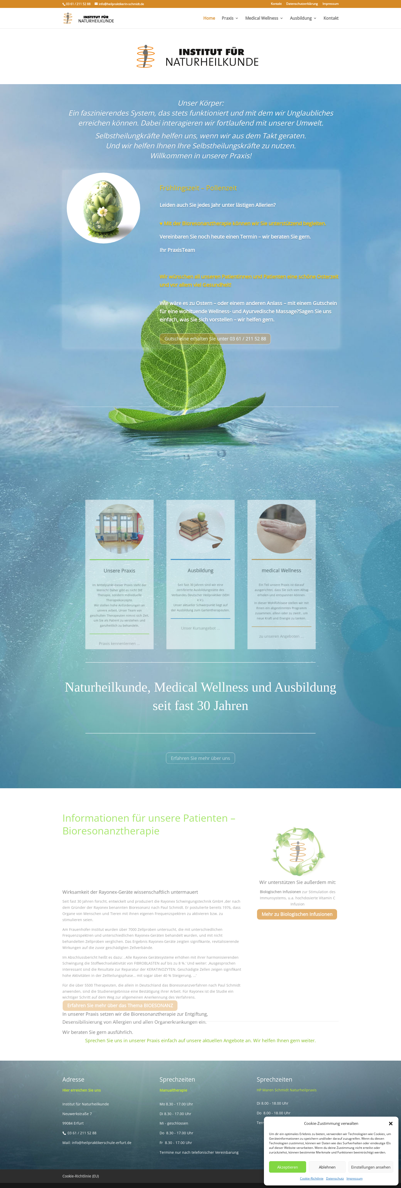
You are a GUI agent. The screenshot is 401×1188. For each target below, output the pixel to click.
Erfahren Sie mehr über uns (200, 765)
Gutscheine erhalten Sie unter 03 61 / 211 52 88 (215, 345)
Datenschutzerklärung (302, 4)
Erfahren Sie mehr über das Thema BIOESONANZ (120, 1012)
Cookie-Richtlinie (312, 1178)
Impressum (355, 1178)
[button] (390, 1123)
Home (209, 18)
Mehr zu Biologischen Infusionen (297, 921)
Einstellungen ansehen (371, 1167)
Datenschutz (335, 1178)
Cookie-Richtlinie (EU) (80, 1176)
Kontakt (276, 4)
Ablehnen (327, 1167)
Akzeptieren (287, 1167)
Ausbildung (301, 18)
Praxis (227, 18)
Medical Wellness (261, 18)
